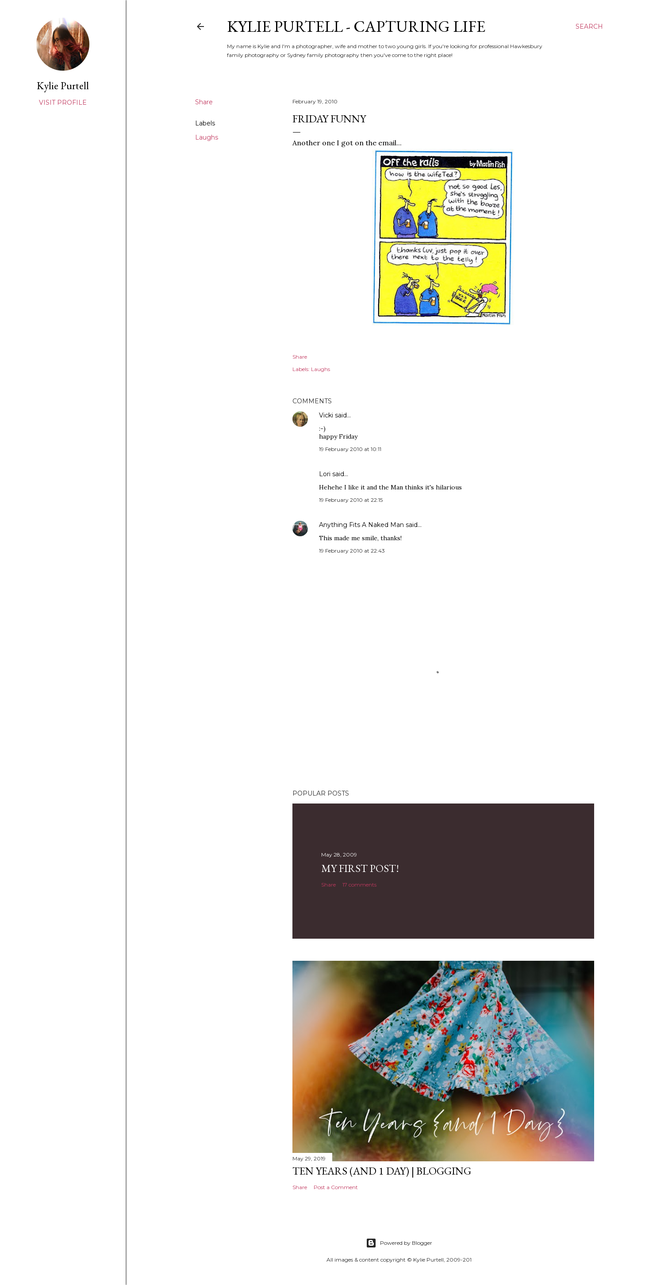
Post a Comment (336, 1187)
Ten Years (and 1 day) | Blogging (381, 1171)
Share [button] (204, 102)
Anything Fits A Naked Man (361, 525)
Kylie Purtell (63, 85)
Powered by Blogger (399, 1243)
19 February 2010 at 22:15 (351, 500)
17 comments (359, 884)
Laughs (206, 137)
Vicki (326, 415)
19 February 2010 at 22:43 (352, 550)
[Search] (589, 26)
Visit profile (63, 102)
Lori (324, 474)
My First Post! (360, 868)
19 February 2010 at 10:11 (350, 449)
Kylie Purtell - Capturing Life (356, 26)
